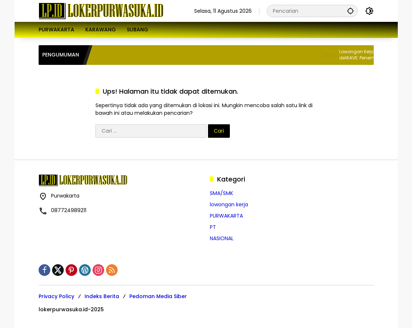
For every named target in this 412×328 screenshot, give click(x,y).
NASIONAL (222, 238)
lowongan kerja (229, 204)
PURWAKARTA (226, 215)
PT (213, 227)
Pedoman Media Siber (158, 296)
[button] (350, 11)
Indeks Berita (102, 296)
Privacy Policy (56, 296)
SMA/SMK (221, 193)
